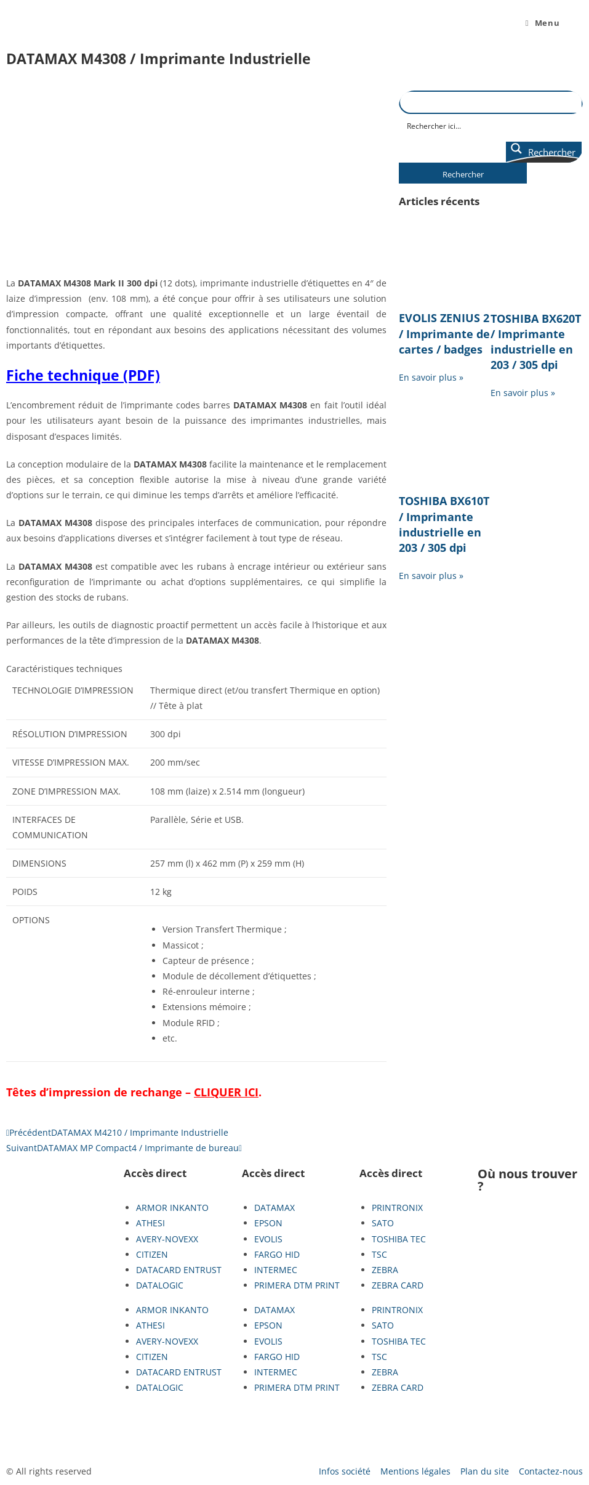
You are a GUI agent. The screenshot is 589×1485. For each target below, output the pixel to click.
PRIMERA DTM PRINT (297, 1285)
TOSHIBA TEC (399, 1239)
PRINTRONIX (397, 1207)
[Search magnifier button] (544, 152)
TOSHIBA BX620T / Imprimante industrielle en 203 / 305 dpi (536, 342)
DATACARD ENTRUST (179, 1270)
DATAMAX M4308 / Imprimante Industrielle (158, 58)
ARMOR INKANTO (172, 1207)
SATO (383, 1223)
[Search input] (491, 125)
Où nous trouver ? (527, 1179)
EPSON (268, 1223)
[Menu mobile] (542, 22)
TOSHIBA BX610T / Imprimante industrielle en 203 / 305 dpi (444, 524)
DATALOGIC (159, 1285)
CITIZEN (152, 1254)
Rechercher (463, 174)
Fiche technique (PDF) (83, 375)
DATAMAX (274, 1207)
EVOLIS (268, 1239)
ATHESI (150, 1223)
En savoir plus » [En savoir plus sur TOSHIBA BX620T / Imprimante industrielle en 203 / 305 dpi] (523, 393)
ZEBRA (385, 1270)
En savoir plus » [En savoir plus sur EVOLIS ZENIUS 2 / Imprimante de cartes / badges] (431, 377)
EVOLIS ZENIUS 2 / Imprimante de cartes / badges (444, 333)
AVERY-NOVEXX (167, 1239)
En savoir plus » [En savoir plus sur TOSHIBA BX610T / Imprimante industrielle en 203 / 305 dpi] (431, 575)
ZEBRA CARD (397, 1285)
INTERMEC (275, 1270)
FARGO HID (277, 1254)
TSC (379, 1254)
